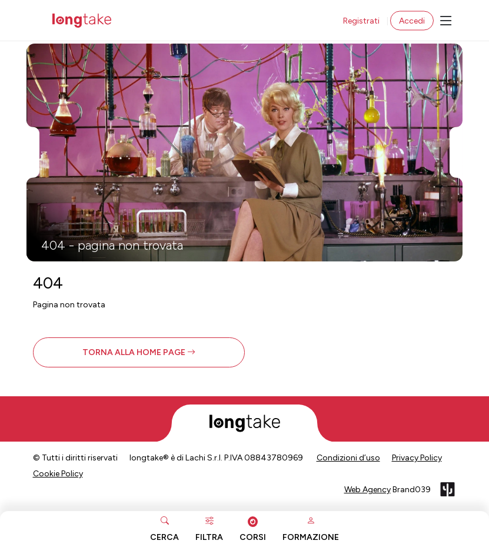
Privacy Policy (417, 458)
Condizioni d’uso (348, 458)
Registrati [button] (361, 21)
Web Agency (367, 490)
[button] (139, 352)
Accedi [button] (412, 21)
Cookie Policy (58, 474)
